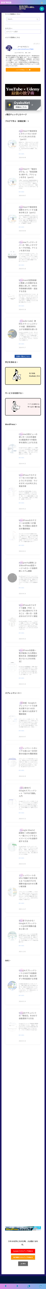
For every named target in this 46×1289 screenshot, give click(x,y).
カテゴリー (8, 28)
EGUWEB (6, 2)
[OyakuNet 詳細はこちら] (23, 105)
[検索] (37, 19)
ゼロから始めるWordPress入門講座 (23, 49)
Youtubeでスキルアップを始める (23, 1251)
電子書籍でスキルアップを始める (23, 1257)
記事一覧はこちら (23, 356)
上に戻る (23, 1263)
